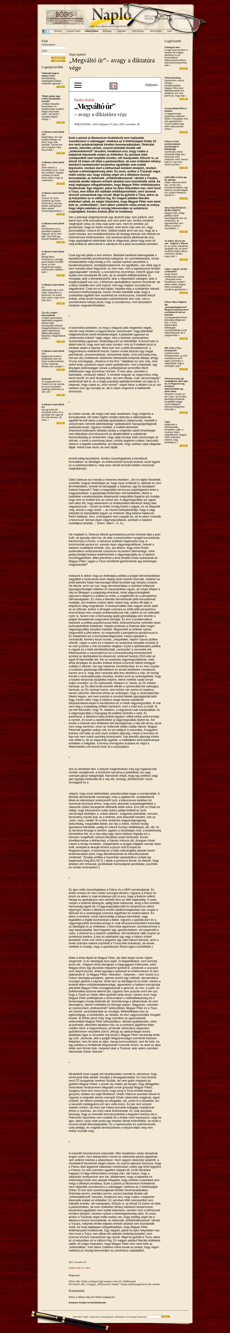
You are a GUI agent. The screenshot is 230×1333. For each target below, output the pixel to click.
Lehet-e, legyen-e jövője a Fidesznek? (176, 270)
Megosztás (74, 1275)
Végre (167, 422)
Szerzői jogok (131, 1317)
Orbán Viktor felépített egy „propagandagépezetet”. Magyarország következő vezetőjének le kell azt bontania (176, 308)
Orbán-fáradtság (173, 78)
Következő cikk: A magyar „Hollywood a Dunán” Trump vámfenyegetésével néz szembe (114, 1284)
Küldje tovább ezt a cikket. (80, 1268)
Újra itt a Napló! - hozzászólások (50, 314)
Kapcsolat (142, 1317)
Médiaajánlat (120, 1317)
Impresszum (94, 1317)
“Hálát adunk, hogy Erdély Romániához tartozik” (51, 98)
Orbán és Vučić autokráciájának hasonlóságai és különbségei (172, 145)
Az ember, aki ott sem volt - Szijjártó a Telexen (176, 242)
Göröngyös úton (172, 47)
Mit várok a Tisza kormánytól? (173, 349)
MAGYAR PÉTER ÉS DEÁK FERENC (175, 209)
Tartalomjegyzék (107, 1317)
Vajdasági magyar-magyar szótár (50, 74)
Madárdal (46, 379)
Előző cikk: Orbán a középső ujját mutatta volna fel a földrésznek (102, 1281)
